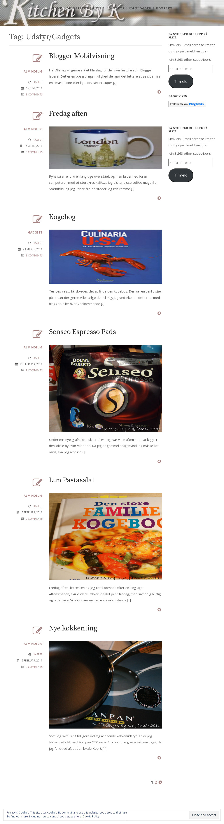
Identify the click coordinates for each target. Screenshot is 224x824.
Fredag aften (68, 113)
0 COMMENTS (34, 152)
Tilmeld (181, 81)
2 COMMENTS (34, 667)
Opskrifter (77, 8)
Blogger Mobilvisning (81, 56)
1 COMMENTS (34, 94)
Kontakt (164, 8)
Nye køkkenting (73, 628)
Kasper (37, 82)
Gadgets (116, 8)
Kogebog (62, 217)
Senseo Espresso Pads (82, 332)
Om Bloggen (140, 8)
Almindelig (33, 71)
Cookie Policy (91, 816)
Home (57, 8)
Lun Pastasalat (71, 480)
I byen (98, 8)
